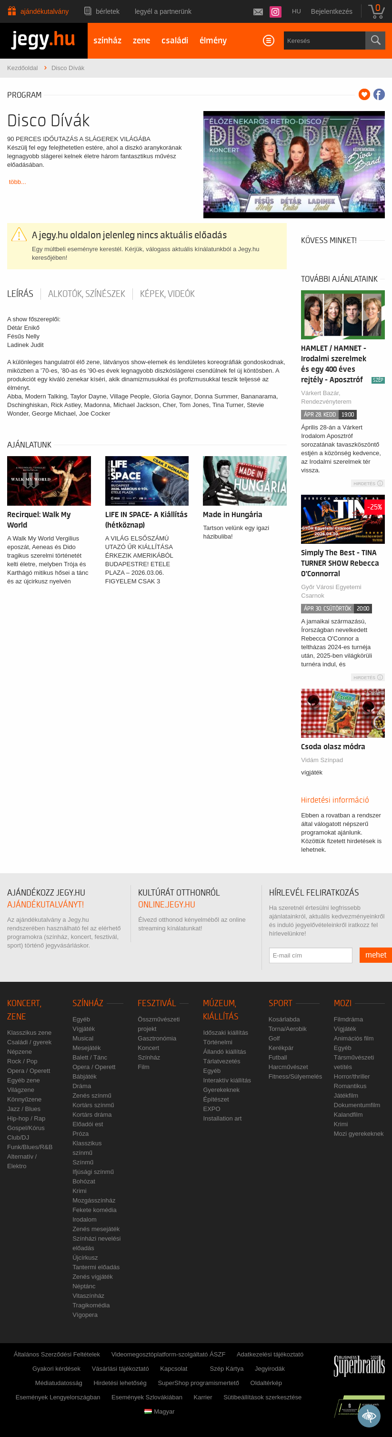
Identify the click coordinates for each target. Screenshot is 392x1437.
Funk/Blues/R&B (29, 1147)
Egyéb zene (23, 1080)
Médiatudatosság (58, 1382)
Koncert (148, 1047)
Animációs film (354, 1038)
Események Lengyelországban (58, 1397)
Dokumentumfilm (357, 1105)
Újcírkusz (85, 1257)
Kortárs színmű (93, 1105)
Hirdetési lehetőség (119, 1382)
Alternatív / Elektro (22, 1161)
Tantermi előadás (96, 1267)
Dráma (81, 1086)
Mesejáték (86, 1047)
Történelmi (217, 1042)
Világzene (20, 1089)
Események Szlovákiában (146, 1397)
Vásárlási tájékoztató (120, 1368)
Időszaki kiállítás (225, 1032)
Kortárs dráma (91, 1114)
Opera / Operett (28, 1070)
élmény (213, 41)
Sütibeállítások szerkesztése (262, 1397)
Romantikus (350, 1086)
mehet (376, 955)
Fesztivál (157, 1004)
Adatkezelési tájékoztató (270, 1354)
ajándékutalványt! (45, 905)
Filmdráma (348, 1019)
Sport (280, 1004)
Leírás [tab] (20, 294)
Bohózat (83, 1181)
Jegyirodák (270, 1368)
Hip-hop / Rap (26, 1118)
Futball (278, 1057)
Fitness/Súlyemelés (295, 1076)
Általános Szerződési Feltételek (57, 1354)
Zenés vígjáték (92, 1276)
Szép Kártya (227, 1368)
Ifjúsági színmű (93, 1171)
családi (174, 41)
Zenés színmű (91, 1095)
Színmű (82, 1162)
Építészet (216, 1099)
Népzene (19, 1051)
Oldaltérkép (266, 1382)
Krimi (79, 1190)
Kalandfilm (348, 1114)
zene (141, 41)
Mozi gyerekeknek (359, 1133)
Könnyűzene (24, 1099)
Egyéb (81, 1019)
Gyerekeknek (221, 1089)
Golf (274, 1038)
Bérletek (108, 11)
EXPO (211, 1108)
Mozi (343, 1004)
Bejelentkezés (331, 11)
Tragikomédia (91, 1305)
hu (296, 11)
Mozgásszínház (93, 1200)
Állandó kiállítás (224, 1051)
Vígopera (85, 1314)
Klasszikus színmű (86, 1148)
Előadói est (87, 1124)
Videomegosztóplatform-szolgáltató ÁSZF (168, 1354)
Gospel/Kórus (26, 1127)
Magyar (159, 1411)
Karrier (203, 1397)
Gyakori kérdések (56, 1368)
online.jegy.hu (166, 905)
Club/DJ (18, 1137)
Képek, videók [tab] (167, 294)
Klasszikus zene (29, 1032)
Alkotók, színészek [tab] (86, 294)
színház (107, 41)
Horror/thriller (352, 1076)
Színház (87, 1004)
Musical (82, 1038)
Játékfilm (346, 1095)
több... (17, 181)
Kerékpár (281, 1047)
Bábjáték (84, 1076)
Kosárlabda (284, 1019)
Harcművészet (288, 1066)
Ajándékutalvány (44, 11)
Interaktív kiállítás (227, 1080)
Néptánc (83, 1286)
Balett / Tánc (89, 1057)
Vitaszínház (88, 1295)
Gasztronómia (157, 1038)
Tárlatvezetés (221, 1061)
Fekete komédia (94, 1209)
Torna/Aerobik (288, 1028)
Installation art (222, 1118)
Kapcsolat (173, 1368)
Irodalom (84, 1219)
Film (144, 1066)
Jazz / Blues (23, 1108)
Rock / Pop (22, 1061)
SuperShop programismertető (198, 1382)
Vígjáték (83, 1028)
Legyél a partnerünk (163, 11)
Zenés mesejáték (96, 1229)
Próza (80, 1133)
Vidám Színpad (322, 760)
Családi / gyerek (29, 1042)
